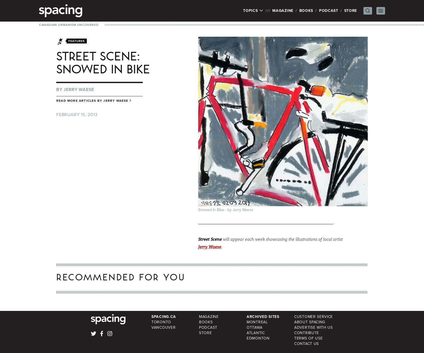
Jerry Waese (79, 89)
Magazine (282, 10)
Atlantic (256, 333)
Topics (253, 10)
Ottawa (254, 327)
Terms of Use (308, 338)
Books (306, 10)
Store (350, 10)
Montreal (257, 322)
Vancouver (163, 327)
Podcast (328, 10)
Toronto (161, 322)
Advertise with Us (313, 327)
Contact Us (306, 344)
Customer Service (313, 317)
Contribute (306, 333)
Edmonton (258, 338)
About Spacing (309, 322)
